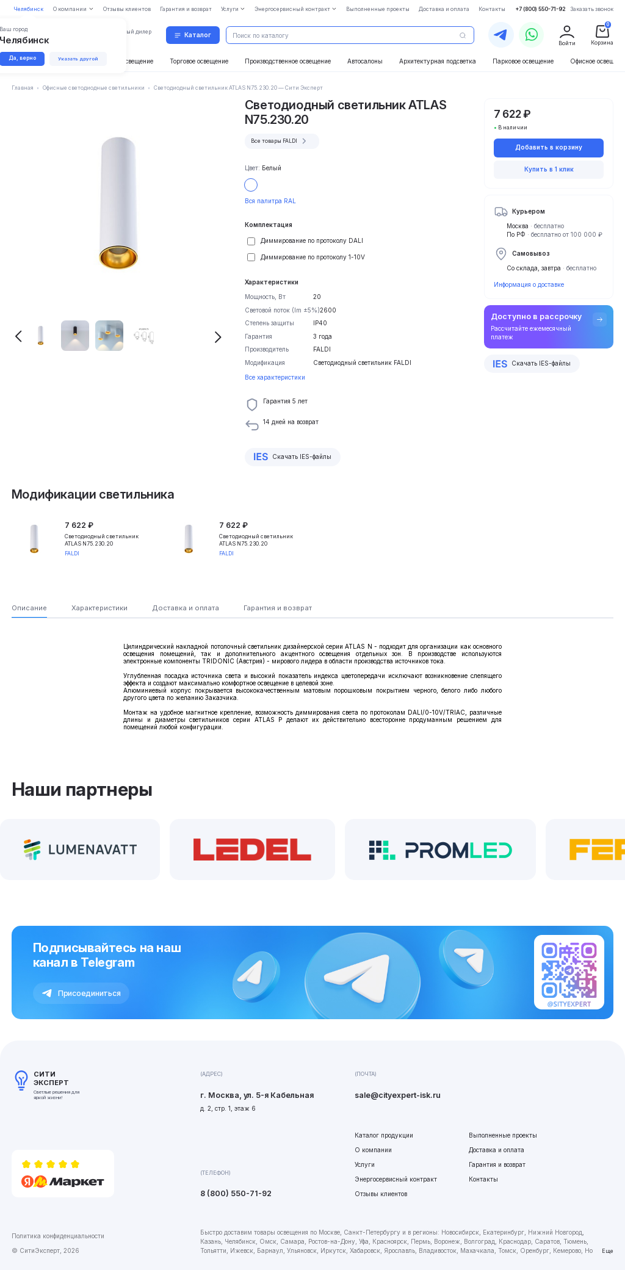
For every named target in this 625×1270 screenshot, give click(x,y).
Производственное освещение (288, 61)
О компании (373, 1149)
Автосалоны (365, 61)
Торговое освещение (199, 61)
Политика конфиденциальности (58, 1235)
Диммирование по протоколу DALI (312, 240)
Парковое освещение (523, 61)
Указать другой (79, 59)
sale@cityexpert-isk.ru (398, 1095)
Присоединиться (81, 993)
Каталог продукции (384, 1135)
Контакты (483, 1179)
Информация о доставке (529, 284)
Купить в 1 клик (549, 169)
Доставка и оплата (496, 1149)
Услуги (365, 1164)
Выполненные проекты (503, 1135)
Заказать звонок (591, 9)
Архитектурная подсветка (437, 61)
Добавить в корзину (548, 147)
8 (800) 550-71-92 (236, 1193)
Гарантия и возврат (497, 1164)
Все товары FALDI (280, 140)
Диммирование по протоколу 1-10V (313, 257)
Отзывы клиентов (381, 1193)
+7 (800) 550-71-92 (540, 9)
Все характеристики (275, 377)
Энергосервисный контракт (396, 1179)
